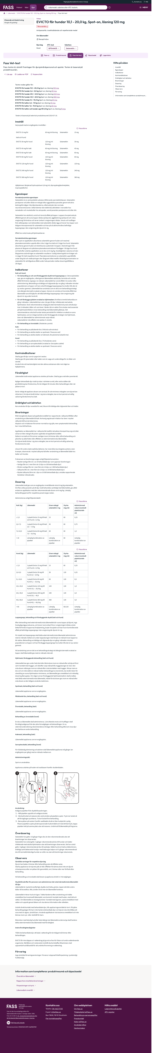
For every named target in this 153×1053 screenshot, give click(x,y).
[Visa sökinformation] (109, 7)
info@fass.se (56, 1012)
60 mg (54, 100)
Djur (33, 7)
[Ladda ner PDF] (22, 74)
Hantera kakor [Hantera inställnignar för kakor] (79, 1028)
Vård (26, 7)
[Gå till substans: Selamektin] (71, 48)
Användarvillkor (80, 1025)
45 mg (52, 103)
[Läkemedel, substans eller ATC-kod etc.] (77, 7)
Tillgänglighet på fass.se (83, 1012)
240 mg (56, 94)
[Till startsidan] (4, 13)
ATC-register (110, 1012)
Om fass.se (78, 1009)
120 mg (56, 88)
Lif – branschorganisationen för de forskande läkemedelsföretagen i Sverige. (22, 1017)
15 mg (63, 109)
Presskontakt (79, 1018)
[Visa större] (81, 128)
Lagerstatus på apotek (113, 1009)
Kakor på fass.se (80, 1022)
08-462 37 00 (57, 1009)
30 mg (53, 91)
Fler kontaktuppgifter (54, 1018)
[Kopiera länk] (37, 74)
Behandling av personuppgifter (85, 1015)
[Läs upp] (8, 74)
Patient (19, 7)
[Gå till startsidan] (8, 7)
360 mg (56, 97)
